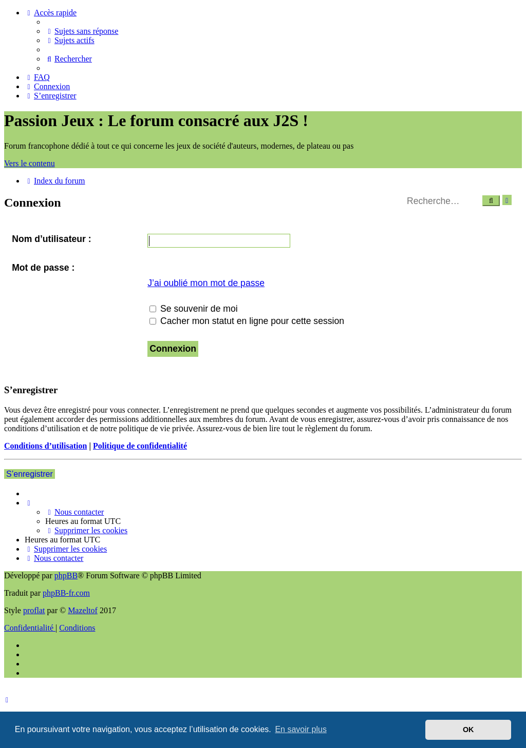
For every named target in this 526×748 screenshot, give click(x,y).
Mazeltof (83, 610)
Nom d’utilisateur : (51, 239)
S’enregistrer (29, 474)
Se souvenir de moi (193, 309)
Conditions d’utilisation (45, 445)
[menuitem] (81, 31)
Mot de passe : (43, 267)
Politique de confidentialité (140, 445)
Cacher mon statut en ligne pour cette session (246, 321)
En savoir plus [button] (301, 729)
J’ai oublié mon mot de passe (206, 283)
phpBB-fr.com (66, 593)
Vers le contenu (29, 163)
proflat (34, 610)
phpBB (66, 575)
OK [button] (468, 729)
